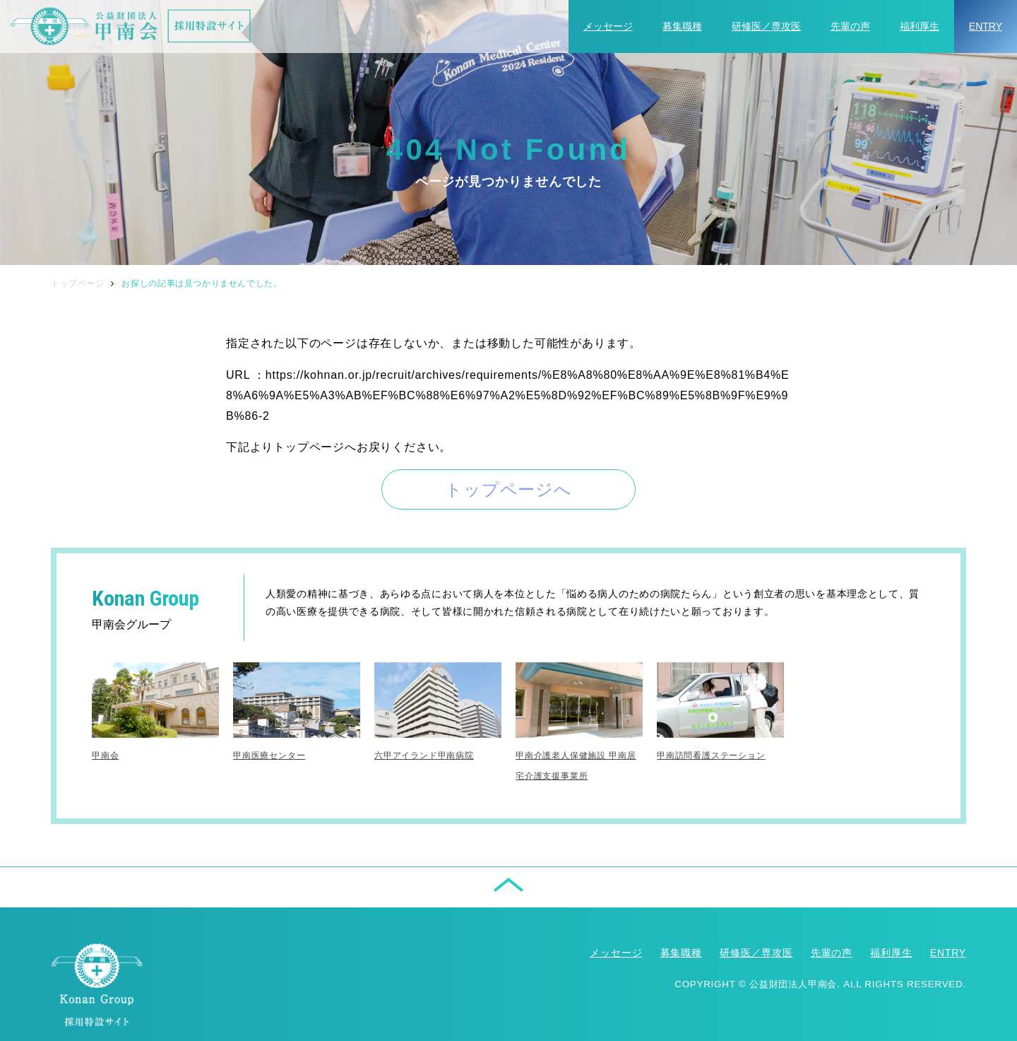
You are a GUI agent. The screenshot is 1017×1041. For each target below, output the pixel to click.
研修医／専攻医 (766, 26)
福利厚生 (919, 26)
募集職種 (682, 26)
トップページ (78, 283)
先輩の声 (850, 26)
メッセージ (608, 26)
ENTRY (985, 26)
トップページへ (508, 489)
